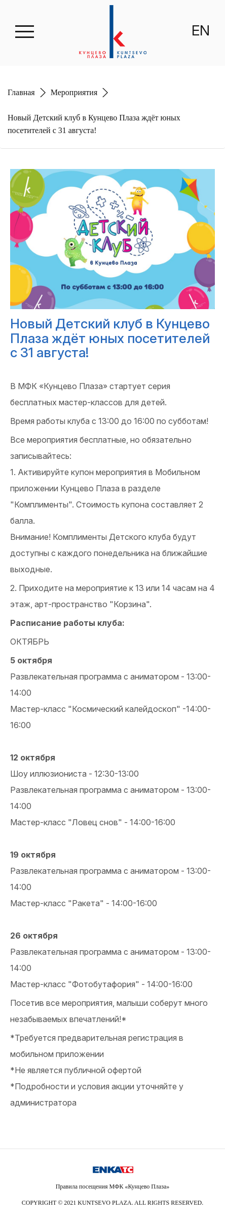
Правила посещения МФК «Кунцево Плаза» (113, 1186)
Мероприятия (74, 92)
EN (201, 30)
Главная (21, 92)
